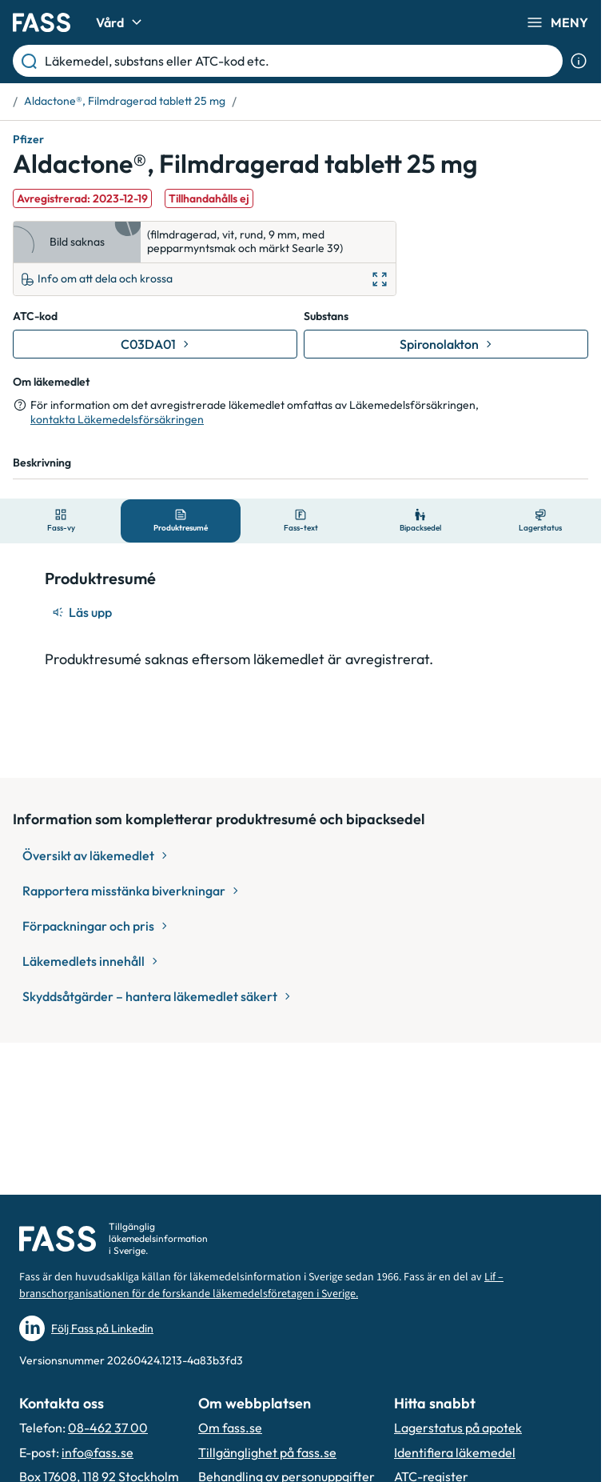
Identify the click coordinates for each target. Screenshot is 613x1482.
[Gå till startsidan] (41, 22)
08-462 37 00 (108, 1428)
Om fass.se (230, 1428)
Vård (121, 22)
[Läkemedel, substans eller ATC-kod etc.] (300, 60)
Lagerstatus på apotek (458, 1428)
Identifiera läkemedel (454, 1452)
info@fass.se (97, 1452)
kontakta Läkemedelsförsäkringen (117, 419)
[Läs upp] (83, 612)
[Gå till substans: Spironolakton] (446, 344)
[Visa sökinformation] (578, 61)
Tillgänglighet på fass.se (267, 1452)
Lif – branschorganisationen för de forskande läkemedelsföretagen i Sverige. (261, 1285)
